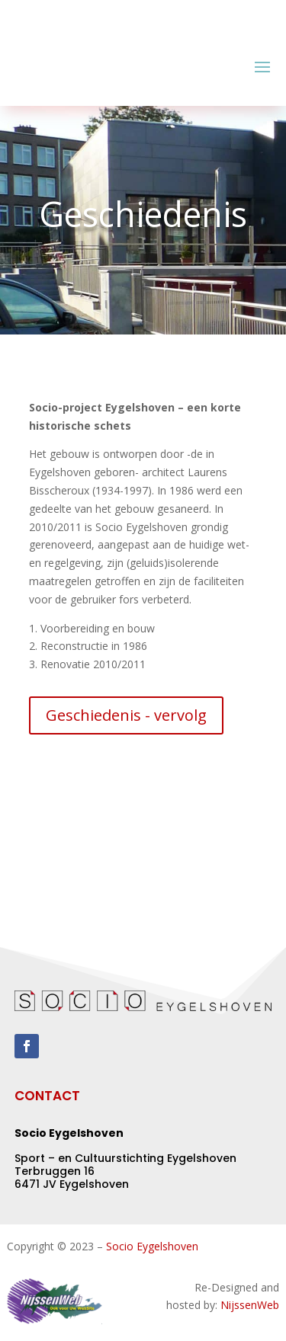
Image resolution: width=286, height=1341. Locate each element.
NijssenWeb (249, 1305)
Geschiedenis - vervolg (126, 715)
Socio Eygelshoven (152, 1246)
